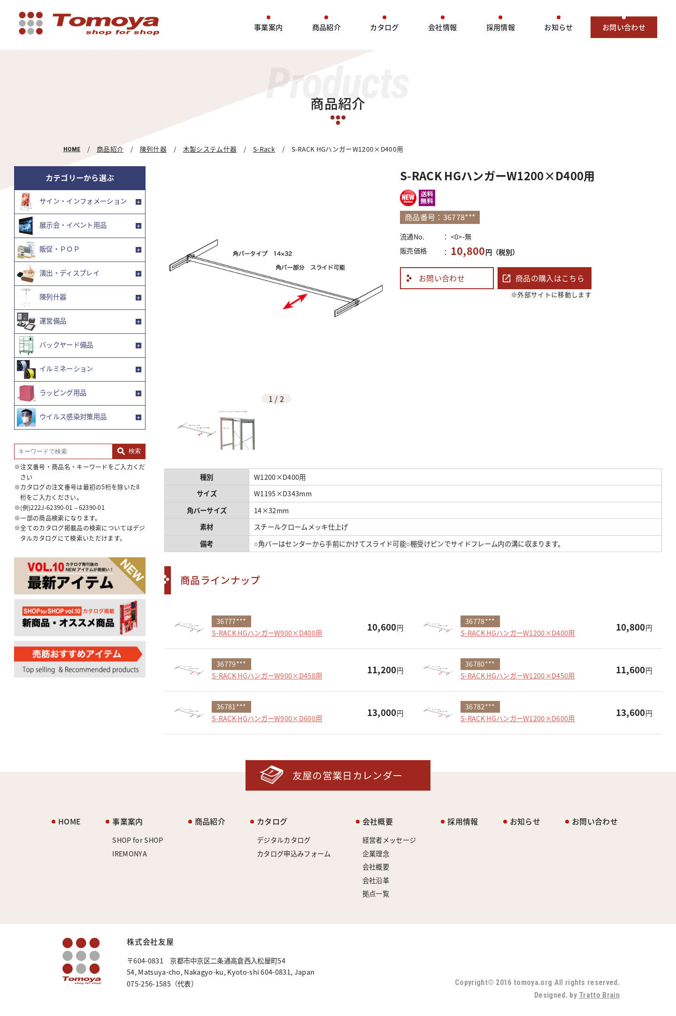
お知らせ (558, 27)
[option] (276, 278)
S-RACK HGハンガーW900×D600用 (267, 718)
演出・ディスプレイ (58, 273)
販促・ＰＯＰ (48, 249)
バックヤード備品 (55, 345)
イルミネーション (55, 369)
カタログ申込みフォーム (294, 853)
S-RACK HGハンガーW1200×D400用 (518, 633)
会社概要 (377, 821)
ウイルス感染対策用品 (62, 417)
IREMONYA (129, 853)
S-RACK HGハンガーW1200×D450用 (518, 675)
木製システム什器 (210, 149)
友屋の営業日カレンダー (347, 775)
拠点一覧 (375, 893)
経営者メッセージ (389, 840)
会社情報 (442, 27)
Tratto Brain (599, 995)
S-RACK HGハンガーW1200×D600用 (518, 718)
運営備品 (41, 321)
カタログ (384, 27)
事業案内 (268, 27)
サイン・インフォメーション (72, 201)
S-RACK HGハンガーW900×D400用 (267, 633)
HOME (71, 149)
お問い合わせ (623, 27)
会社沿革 (375, 880)
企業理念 (375, 853)
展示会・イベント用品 (62, 225)
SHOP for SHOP (137, 840)
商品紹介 (326, 27)
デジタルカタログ (284, 840)
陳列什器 (153, 149)
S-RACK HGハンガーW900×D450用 (267, 675)
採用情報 (500, 27)
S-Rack (264, 149)
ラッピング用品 (51, 393)
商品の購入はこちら (549, 278)
